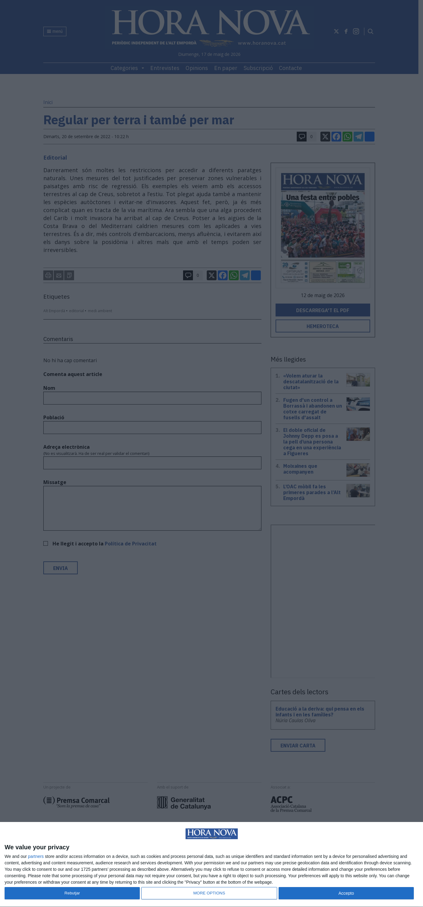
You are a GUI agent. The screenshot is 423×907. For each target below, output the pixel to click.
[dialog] (211, 864)
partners (36, 856)
